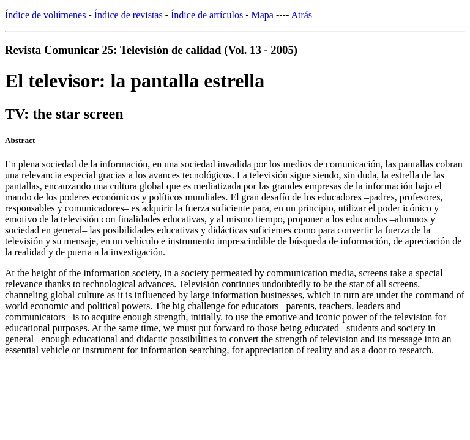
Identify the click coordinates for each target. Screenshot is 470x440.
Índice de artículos (207, 15)
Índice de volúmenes (45, 15)
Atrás (301, 15)
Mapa (263, 15)
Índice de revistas (128, 15)
